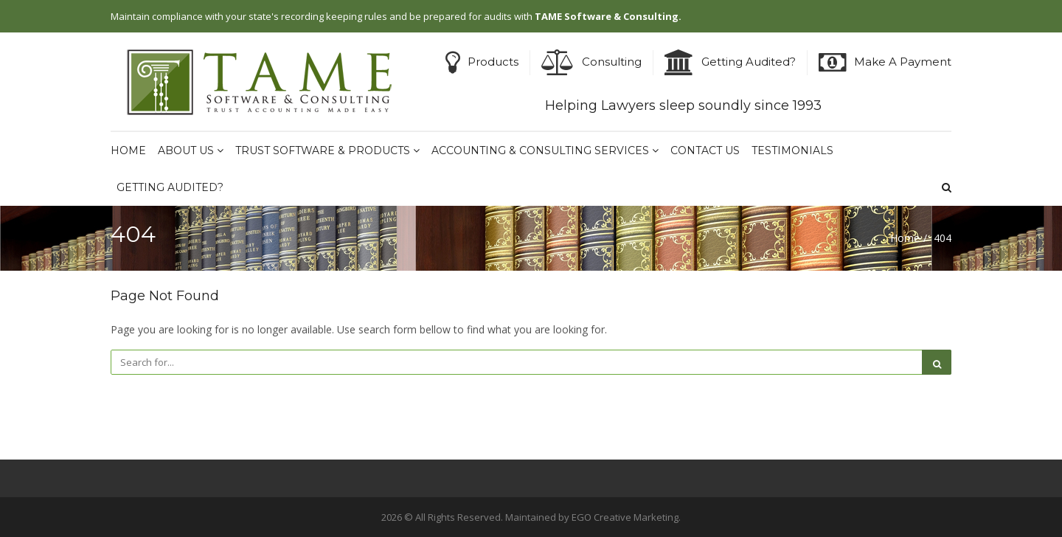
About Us (190, 150)
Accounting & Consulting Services (545, 150)
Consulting (612, 61)
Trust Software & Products (327, 150)
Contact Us (705, 150)
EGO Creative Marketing (625, 517)
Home (128, 150)
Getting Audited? (748, 61)
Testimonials (792, 150)
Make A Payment (902, 61)
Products (493, 61)
